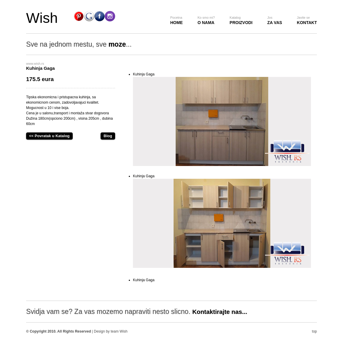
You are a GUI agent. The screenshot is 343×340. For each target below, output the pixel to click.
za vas (274, 20)
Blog (108, 136)
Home (176, 20)
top (314, 331)
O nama (206, 20)
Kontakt (307, 20)
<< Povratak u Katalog (49, 136)
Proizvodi (241, 20)
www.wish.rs (35, 63)
